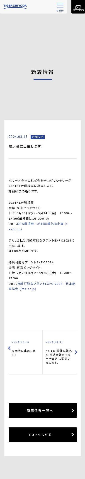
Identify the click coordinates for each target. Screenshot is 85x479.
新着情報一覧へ (40, 411)
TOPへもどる (40, 435)
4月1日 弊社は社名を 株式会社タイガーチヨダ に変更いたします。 (59, 352)
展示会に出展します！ (25, 348)
